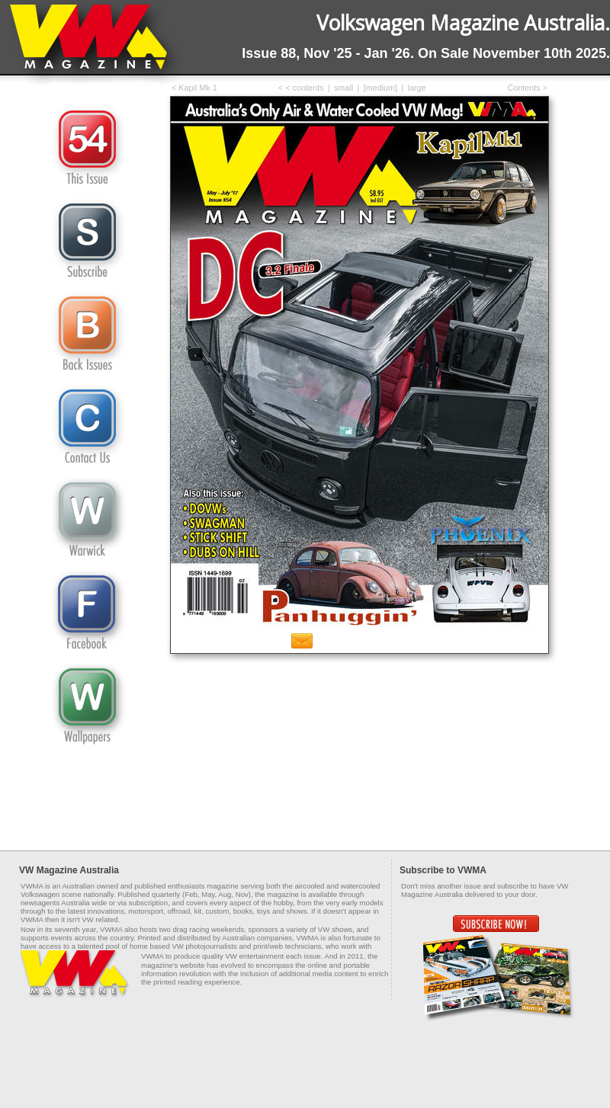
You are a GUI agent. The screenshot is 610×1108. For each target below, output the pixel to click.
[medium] (380, 87)
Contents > (527, 87)
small (343, 87)
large (417, 87)
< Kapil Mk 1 (194, 87)
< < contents (300, 87)
